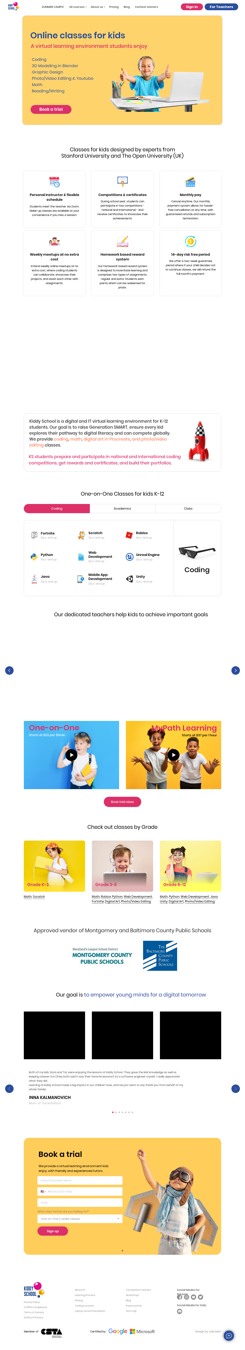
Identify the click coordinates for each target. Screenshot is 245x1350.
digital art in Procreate (107, 439)
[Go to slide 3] (119, 1114)
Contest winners (146, 7)
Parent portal (134, 1307)
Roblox (142, 533)
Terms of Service (34, 1314)
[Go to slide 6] (129, 1114)
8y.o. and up (49, 538)
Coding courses (84, 1307)
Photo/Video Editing (200, 903)
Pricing (114, 7)
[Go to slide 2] (116, 1114)
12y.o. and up (49, 582)
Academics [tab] (122, 508)
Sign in (192, 6)
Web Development (100, 554)
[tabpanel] (122, 559)
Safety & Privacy (33, 1319)
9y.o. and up (49, 559)
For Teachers (221, 6)
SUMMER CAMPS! (53, 7)
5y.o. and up (96, 538)
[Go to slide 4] (122, 1114)
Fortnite (48, 533)
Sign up (53, 1233)
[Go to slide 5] (126, 1114)
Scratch (95, 533)
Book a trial (51, 109)
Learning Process (85, 1297)
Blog (127, 7)
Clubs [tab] (188, 508)
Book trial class (122, 803)
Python (47, 554)
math (76, 439)
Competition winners (138, 1291)
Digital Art (176, 903)
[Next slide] (235, 670)
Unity (164, 903)
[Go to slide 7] (132, 1114)
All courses (77, 7)
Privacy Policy (32, 1304)
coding (61, 439)
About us (97, 7)
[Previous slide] (9, 670)
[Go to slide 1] (113, 1114)
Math (28, 898)
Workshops (132, 1297)
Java (45, 576)
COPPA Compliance (35, 1309)
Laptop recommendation (90, 1312)
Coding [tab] (56, 508)
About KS (80, 1291)
